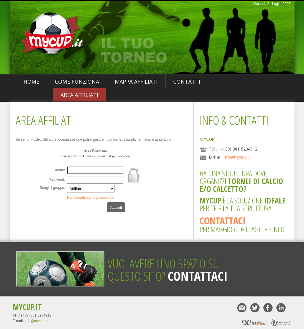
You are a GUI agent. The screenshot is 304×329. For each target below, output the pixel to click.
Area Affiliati (79, 94)
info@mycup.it (236, 157)
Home (31, 81)
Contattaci (223, 220)
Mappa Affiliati (136, 81)
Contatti (186, 81)
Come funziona (77, 81)
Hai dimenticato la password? (90, 197)
